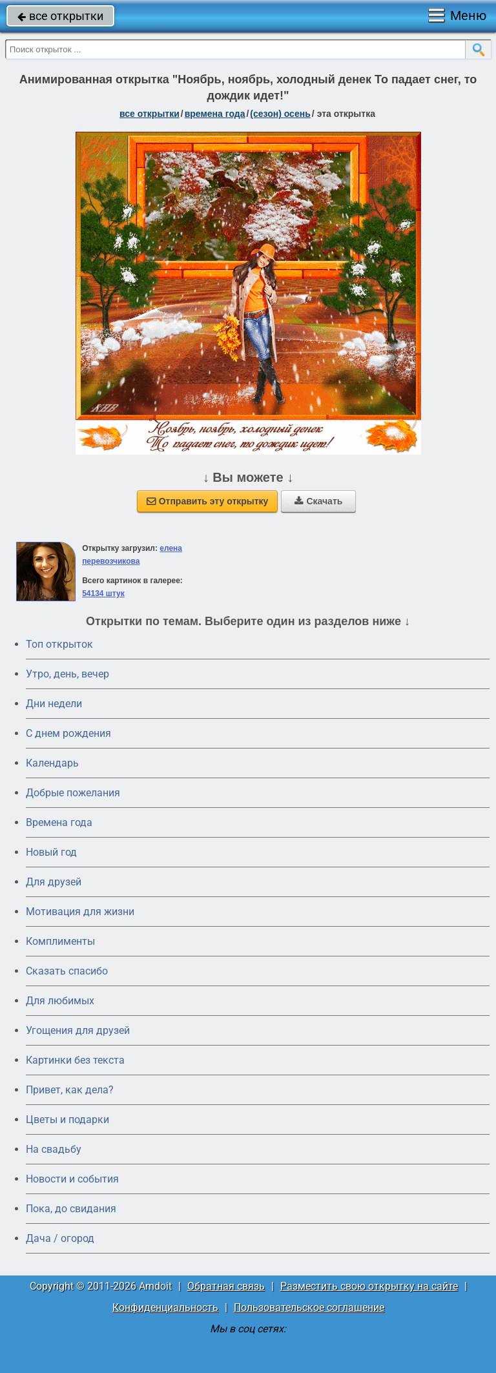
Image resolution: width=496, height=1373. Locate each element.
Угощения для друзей (78, 1030)
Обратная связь (226, 1286)
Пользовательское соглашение (309, 1307)
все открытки (60, 16)
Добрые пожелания (73, 793)
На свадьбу (53, 1149)
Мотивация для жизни (80, 911)
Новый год (51, 852)
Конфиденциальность (165, 1307)
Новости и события (72, 1179)
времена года (215, 113)
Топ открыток (59, 644)
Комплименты (60, 941)
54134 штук (103, 593)
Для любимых (60, 1001)
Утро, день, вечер (67, 674)
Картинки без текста (75, 1060)
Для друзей (53, 882)
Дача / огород (60, 1238)
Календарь (52, 763)
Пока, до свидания (71, 1209)
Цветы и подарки (67, 1119)
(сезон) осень (280, 113)
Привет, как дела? (70, 1090)
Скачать (318, 501)
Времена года (59, 822)
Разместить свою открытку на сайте (369, 1286)
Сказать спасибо (67, 971)
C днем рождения (68, 733)
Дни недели (54, 703)
